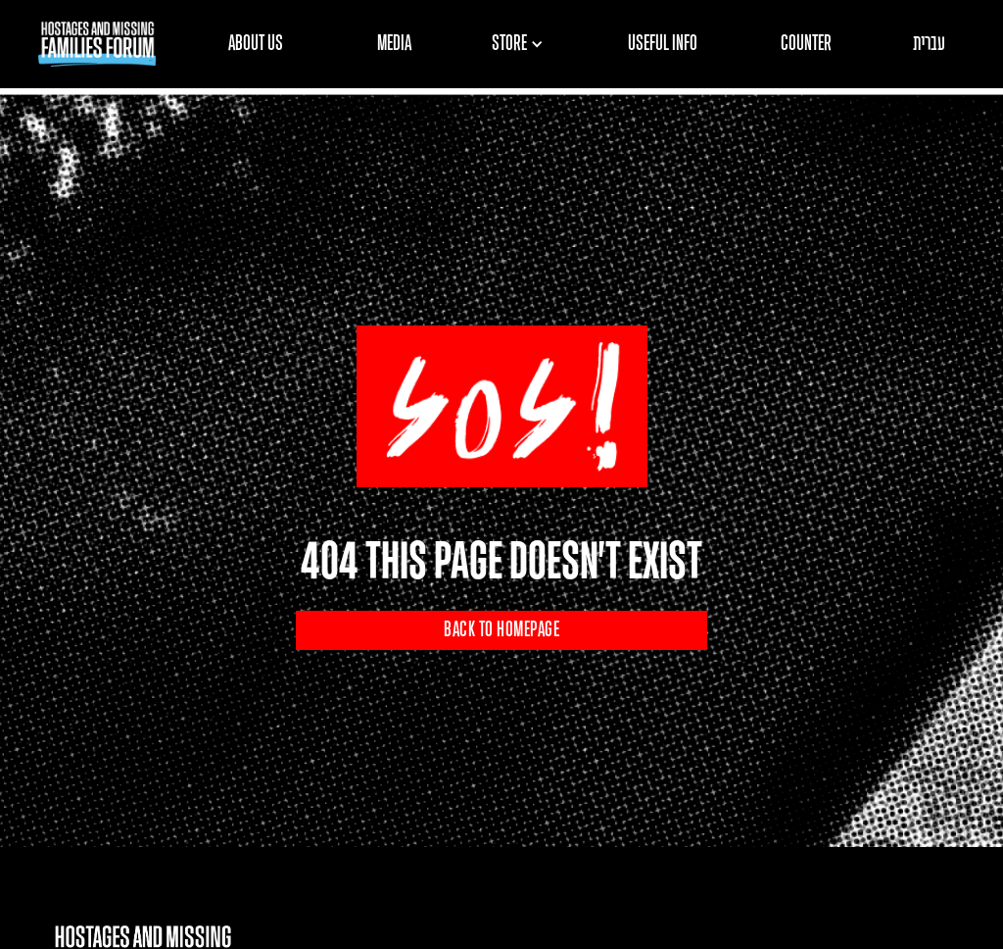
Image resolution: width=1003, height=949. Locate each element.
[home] (97, 44)
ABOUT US (255, 44)
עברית (929, 44)
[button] (524, 44)
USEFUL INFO (662, 44)
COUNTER (806, 44)
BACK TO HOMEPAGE (501, 630)
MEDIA (394, 44)
